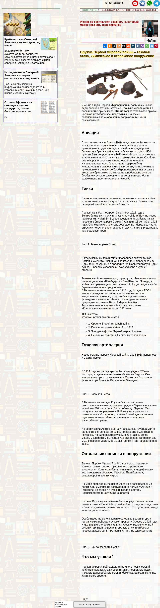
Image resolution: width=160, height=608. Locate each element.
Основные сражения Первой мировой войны (118, 335)
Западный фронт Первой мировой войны (116, 331)
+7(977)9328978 (114, 2)
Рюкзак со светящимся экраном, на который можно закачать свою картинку (109, 23)
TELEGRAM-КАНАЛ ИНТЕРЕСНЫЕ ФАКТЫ (128, 10)
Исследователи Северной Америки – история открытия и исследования (30, 83)
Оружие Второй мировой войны (110, 323)
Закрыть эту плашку (89, 604)
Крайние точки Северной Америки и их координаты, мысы (30, 51)
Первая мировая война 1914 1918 (112, 327)
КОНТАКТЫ (89, 10)
